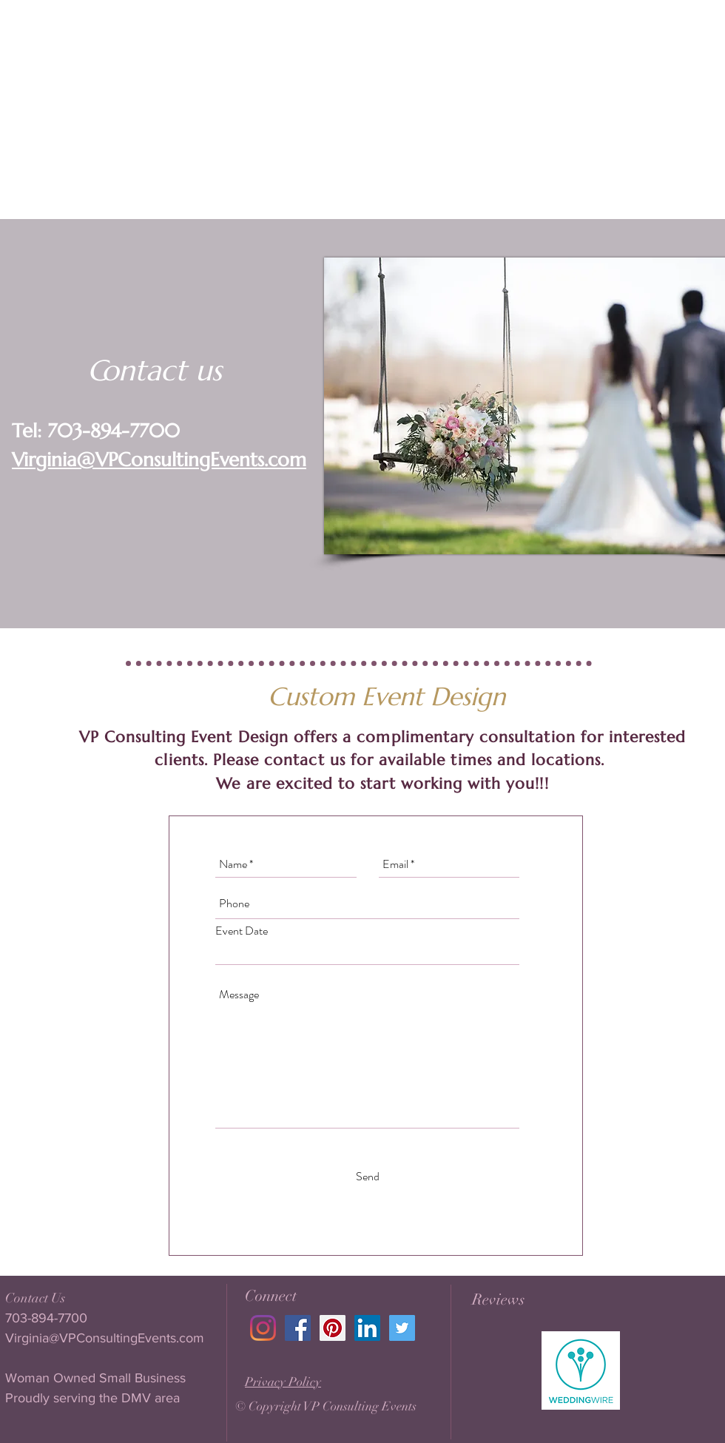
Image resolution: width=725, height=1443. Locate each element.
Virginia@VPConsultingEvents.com (159, 459)
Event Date (241, 931)
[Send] (368, 1177)
